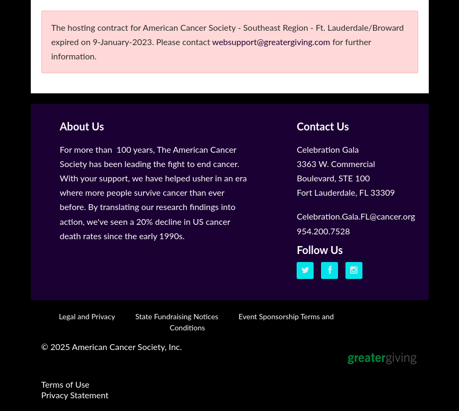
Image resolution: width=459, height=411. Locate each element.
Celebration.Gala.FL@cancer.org (356, 216)
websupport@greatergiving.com (271, 42)
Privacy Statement (75, 395)
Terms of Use (65, 384)
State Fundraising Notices (176, 316)
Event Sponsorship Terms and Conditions (252, 322)
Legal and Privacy (87, 316)
